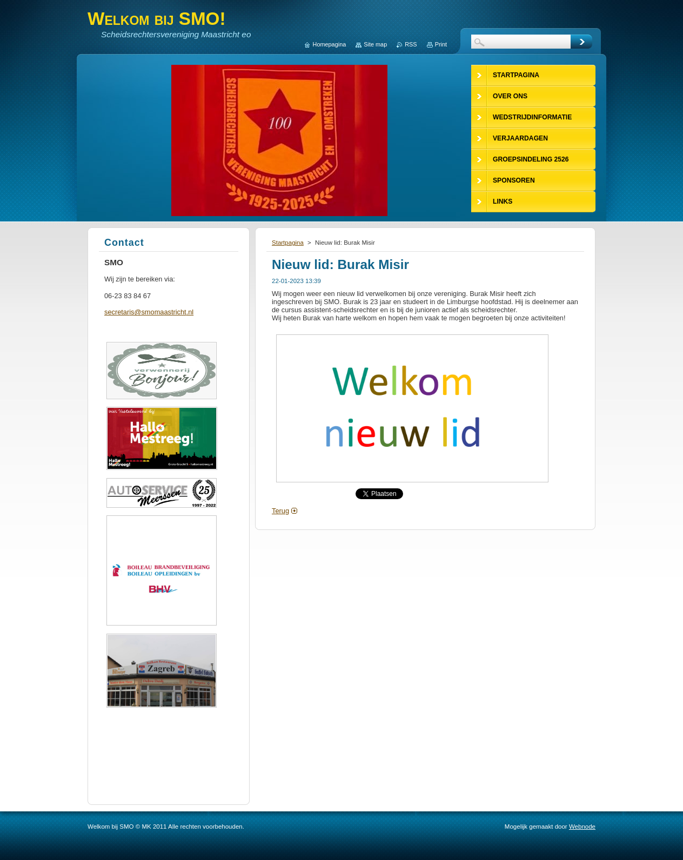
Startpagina (288, 242)
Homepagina (329, 44)
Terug (280, 511)
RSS (411, 44)
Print (441, 44)
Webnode (582, 826)
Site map (375, 44)
